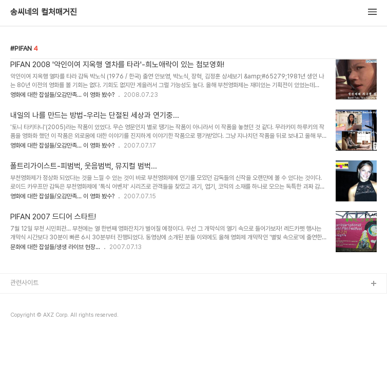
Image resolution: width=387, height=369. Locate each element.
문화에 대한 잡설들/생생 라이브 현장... (55, 247)
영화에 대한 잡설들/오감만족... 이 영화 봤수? (62, 94)
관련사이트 (24, 282)
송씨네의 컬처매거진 (43, 12)
